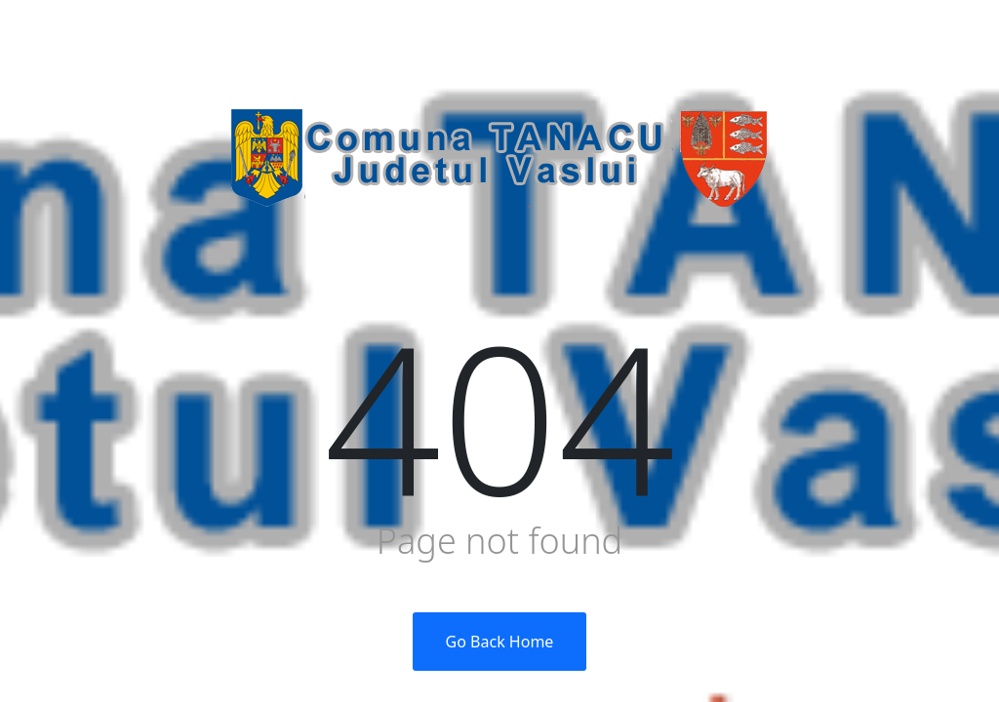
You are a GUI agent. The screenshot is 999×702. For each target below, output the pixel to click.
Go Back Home (500, 641)
